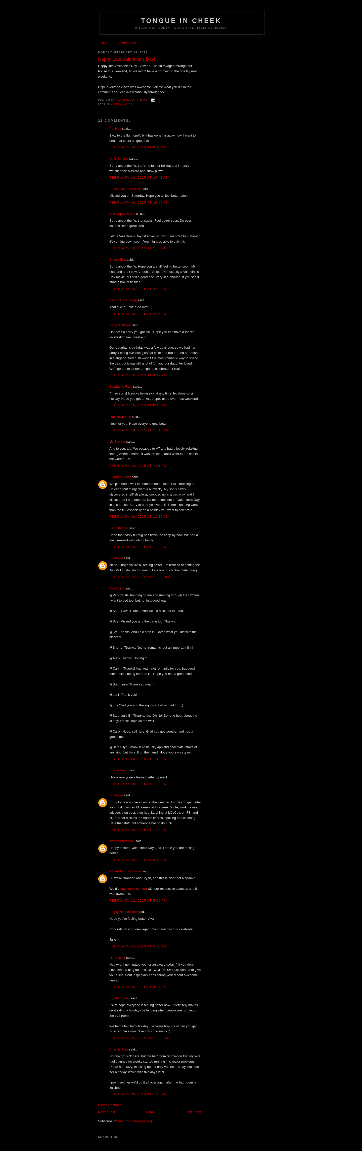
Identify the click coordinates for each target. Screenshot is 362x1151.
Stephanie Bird (120, 477)
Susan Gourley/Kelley (125, 189)
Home (105, 43)
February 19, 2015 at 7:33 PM (138, 547)
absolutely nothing (133, 889)
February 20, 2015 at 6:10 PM (138, 860)
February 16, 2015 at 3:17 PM (138, 375)
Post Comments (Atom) (135, 1121)
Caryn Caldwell (120, 325)
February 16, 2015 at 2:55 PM (138, 314)
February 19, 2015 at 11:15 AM (139, 516)
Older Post (193, 1112)
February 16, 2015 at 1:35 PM (138, 248)
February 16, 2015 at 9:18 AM (138, 147)
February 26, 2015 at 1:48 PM (138, 1094)
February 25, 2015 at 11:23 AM (139, 1038)
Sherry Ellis (117, 259)
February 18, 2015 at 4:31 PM (138, 466)
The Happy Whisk (122, 214)
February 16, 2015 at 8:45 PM (138, 405)
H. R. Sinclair (118, 158)
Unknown (116, 558)
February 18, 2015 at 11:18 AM (139, 430)
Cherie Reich (118, 770)
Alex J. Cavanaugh (123, 300)
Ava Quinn (116, 588)
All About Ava (126, 43)
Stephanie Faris (120, 386)
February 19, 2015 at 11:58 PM (139, 577)
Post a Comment (110, 1105)
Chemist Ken (118, 1049)
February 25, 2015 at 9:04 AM (138, 987)
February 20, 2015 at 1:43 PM (138, 784)
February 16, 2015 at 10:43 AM (139, 177)
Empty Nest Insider (123, 912)
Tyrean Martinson (121, 841)
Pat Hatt (115, 128)
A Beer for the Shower (125, 871)
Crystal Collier (119, 998)
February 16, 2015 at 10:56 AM (139, 202)
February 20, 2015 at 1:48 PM (138, 830)
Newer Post (106, 1112)
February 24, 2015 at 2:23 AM (138, 946)
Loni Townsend (120, 417)
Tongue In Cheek (181, 20)
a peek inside (121, 104)
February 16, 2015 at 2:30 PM (138, 289)
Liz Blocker (117, 441)
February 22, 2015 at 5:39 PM (138, 900)
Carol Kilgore (118, 528)
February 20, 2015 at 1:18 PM (138, 759)
